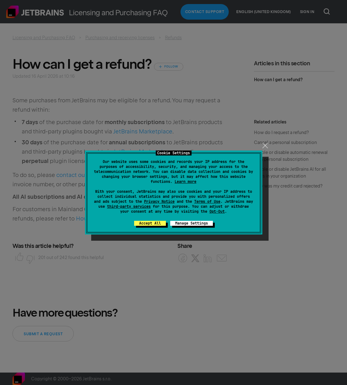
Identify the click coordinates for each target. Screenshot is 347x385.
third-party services (129, 206)
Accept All (150, 223)
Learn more (185, 181)
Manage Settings (191, 223)
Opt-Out (217, 211)
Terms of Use (207, 201)
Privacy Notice (159, 201)
